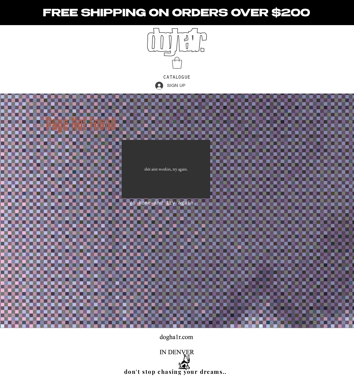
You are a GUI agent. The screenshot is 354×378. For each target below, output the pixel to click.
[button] (177, 63)
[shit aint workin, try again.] (166, 169)
